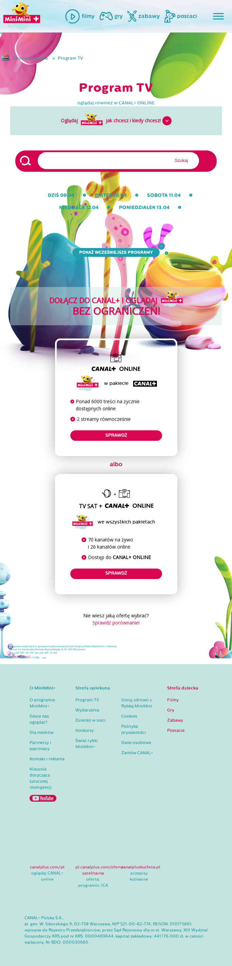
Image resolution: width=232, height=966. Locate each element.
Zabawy (175, 720)
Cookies (129, 716)
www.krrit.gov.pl (20, 656)
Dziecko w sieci (90, 720)
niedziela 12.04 (79, 207)
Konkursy (84, 730)
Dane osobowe (136, 743)
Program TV (70, 58)
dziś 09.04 (61, 195)
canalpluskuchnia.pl (140, 867)
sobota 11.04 (164, 195)
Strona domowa (30, 58)
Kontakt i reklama (47, 759)
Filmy (173, 700)
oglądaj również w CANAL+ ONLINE (116, 103)
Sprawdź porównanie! (116, 622)
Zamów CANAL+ (137, 753)
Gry (170, 710)
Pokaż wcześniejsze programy (118, 252)
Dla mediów (42, 733)
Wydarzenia (87, 710)
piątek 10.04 (111, 195)
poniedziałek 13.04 (144, 207)
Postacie (175, 730)
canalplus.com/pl (47, 867)
